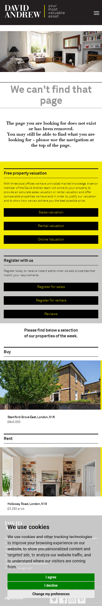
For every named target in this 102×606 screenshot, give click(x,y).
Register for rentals (51, 300)
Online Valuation (51, 239)
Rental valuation (51, 226)
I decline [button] (51, 585)
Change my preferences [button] (51, 594)
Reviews (51, 314)
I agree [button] (51, 577)
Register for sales (51, 287)
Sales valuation (51, 212)
